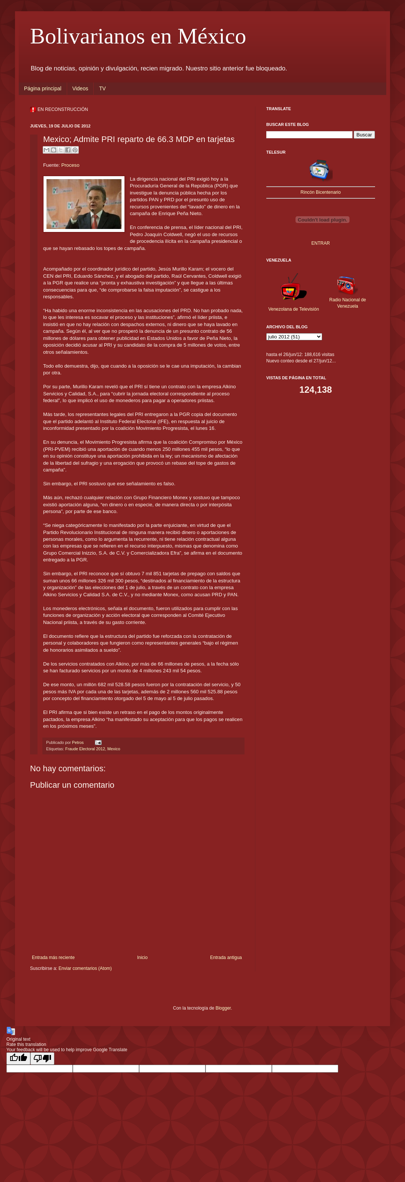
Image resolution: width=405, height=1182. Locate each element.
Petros (78, 742)
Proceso (70, 165)
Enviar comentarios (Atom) (85, 968)
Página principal (43, 88)
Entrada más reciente (53, 957)
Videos (80, 88)
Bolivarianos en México (138, 36)
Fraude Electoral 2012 (85, 749)
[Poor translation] (42, 1058)
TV (102, 88)
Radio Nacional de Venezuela (347, 300)
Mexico (113, 749)
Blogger (223, 1008)
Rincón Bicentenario (320, 192)
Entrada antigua (226, 957)
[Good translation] (18, 1058)
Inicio (142, 957)
